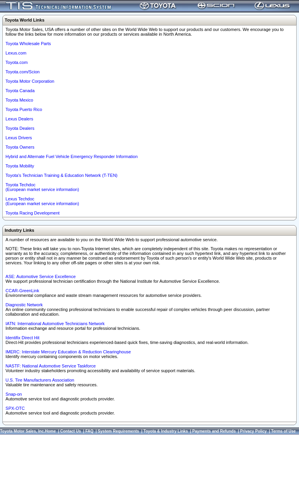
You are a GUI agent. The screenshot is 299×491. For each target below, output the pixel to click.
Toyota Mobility (20, 166)
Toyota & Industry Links (165, 431)
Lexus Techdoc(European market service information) (42, 201)
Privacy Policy (253, 431)
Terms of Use (283, 431)
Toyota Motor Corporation (30, 81)
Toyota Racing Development (33, 213)
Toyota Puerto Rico (24, 109)
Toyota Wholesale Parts (28, 43)
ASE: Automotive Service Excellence (41, 276)
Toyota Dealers (20, 128)
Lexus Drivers (19, 137)
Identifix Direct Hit (22, 337)
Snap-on (14, 394)
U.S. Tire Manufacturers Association (40, 380)
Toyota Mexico (19, 100)
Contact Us (70, 431)
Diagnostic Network (24, 304)
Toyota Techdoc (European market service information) (42, 187)
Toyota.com (17, 62)
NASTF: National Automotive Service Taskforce (51, 366)
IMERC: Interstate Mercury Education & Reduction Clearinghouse (68, 351)
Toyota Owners (20, 147)
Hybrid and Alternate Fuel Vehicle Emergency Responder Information (72, 156)
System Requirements (118, 431)
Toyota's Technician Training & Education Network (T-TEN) (61, 175)
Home (50, 431)
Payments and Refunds (214, 431)
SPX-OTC (15, 408)
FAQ (89, 431)
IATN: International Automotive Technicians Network (55, 323)
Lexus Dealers (19, 118)
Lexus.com (16, 53)
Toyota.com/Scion (23, 71)
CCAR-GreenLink (22, 290)
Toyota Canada (20, 90)
